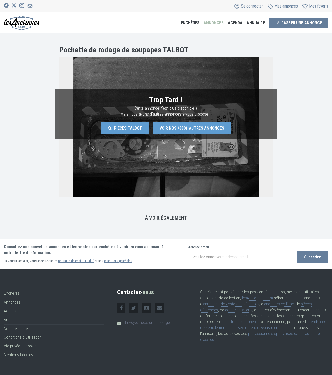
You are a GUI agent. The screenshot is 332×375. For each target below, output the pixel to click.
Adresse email (198, 247)
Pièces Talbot (125, 128)
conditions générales (118, 261)
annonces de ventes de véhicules (231, 304)
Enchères (190, 22)
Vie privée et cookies (21, 346)
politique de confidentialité (76, 261)
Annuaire (256, 22)
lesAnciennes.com (257, 298)
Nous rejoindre (16, 328)
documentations (238, 309)
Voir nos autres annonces (192, 128)
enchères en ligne (279, 304)
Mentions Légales (18, 354)
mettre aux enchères (241, 321)
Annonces (214, 22)
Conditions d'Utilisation (23, 337)
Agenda (235, 22)
